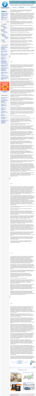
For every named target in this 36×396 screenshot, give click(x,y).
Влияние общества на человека (4, 98)
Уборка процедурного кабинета (3, 115)
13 (25, 362)
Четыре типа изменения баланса (4, 75)
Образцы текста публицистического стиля (4, 73)
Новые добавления (4, 17)
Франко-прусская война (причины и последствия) (4, 55)
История (3, 30)
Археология (3, 25)
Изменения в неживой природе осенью (4, 112)
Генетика (4, 27)
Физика (7, 38)
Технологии (6, 37)
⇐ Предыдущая (21, 7)
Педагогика (4, 35)
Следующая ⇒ (19, 363)
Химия (3, 41)
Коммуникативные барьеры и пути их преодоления (4, 66)
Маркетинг (4, 31)
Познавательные (28, 1)
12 (23, 362)
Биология (4, 26)
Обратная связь (4, 18)
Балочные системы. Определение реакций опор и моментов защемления (4, 122)
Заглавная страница (4, 13)
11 (21, 362)
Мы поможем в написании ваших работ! (5, 91)
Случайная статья (4, 14)
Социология (6, 36)
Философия (2, 39)
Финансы (3, 40)
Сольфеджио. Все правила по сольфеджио (4, 118)
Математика (6, 32)
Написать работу (4, 19)
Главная (11, 1)
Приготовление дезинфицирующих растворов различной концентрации (4, 48)
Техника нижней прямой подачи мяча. (4, 52)
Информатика (3, 29)
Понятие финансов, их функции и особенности (14, 383)
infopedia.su (11, 395)
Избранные (15, 1)
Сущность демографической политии (28, 383)
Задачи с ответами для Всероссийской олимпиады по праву (4, 78)
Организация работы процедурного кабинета (3, 58)
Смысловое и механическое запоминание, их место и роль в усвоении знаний (4, 62)
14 (27, 362)
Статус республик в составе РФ (28, 372)
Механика (3, 34)
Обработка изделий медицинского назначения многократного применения (4, 69)
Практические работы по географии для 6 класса (4, 105)
